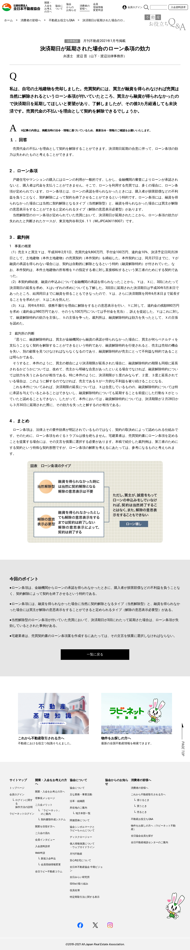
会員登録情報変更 (51, 864)
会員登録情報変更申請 (98, 7)
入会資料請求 (178, 7)
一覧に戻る (95, 654)
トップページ (17, 787)
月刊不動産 (76, 853)
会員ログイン (17, 794)
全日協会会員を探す (142, 835)
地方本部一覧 (83, 813)
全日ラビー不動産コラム (48, 871)
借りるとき (143, 800)
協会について (59, 7)
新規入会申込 (48, 858)
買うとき (142, 806)
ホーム (8, 20)
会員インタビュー (45, 839)
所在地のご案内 (78, 807)
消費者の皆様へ (85, 7)
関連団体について (80, 820)
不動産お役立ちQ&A (62, 20)
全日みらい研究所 (80, 877)
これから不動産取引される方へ (148, 794)
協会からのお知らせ (71, 7)
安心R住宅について (80, 860)
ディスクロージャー (81, 837)
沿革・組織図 (77, 801)
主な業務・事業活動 (81, 794)
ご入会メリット (43, 804)
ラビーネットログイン (22, 813)
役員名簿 (75, 890)
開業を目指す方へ (45, 826)
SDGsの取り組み (79, 883)
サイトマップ (18, 780)
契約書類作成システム (53, 819)
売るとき (142, 812)
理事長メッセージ (45, 798)
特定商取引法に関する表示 (85, 896)
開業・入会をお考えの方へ (48, 7)
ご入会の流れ (42, 833)
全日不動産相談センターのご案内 (149, 842)
